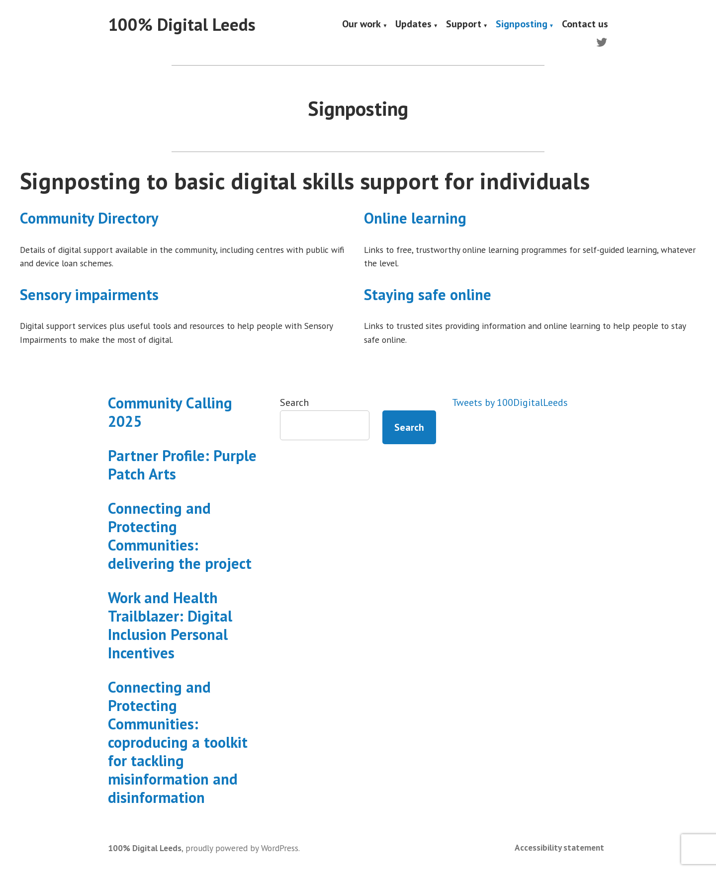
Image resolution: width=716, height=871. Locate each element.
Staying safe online (427, 294)
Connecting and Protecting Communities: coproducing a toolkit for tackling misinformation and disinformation (178, 742)
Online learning (415, 218)
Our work (361, 24)
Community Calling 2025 (170, 412)
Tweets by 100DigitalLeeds (510, 402)
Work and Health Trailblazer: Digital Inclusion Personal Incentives (170, 625)
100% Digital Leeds (182, 24)
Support (463, 24)
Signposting (521, 24)
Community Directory (89, 218)
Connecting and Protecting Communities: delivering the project (180, 535)
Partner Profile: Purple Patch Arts (182, 464)
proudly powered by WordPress (241, 848)
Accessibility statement (559, 847)
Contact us (585, 24)
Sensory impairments (89, 294)
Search (294, 402)
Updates (413, 24)
